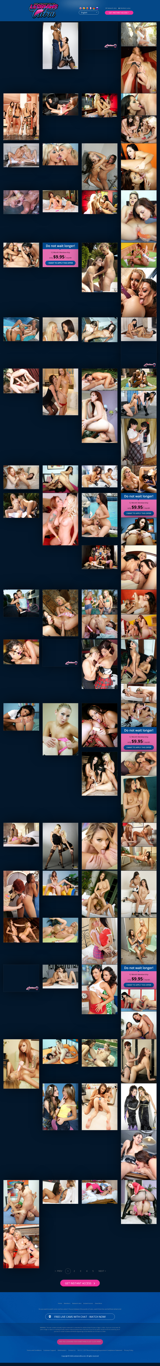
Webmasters (62, 1354)
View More (98, 1307)
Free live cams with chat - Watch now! (80, 1320)
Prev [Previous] (59, 1270)
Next (101, 1270)
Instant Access (88, 1307)
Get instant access (118, 12)
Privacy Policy (128, 1354)
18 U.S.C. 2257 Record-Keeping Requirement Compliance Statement (99, 1354)
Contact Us (71, 1354)
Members (67, 1307)
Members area (125, 8)
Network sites (112, 8)
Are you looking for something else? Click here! (80, 1345)
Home (60, 1307)
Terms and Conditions (34, 1354)
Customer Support (49, 1354)
